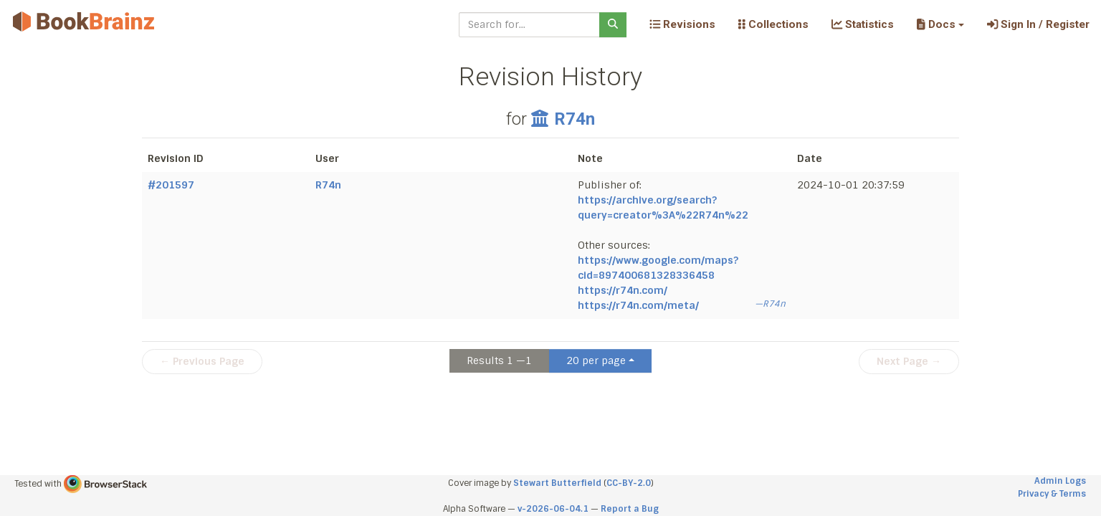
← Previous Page (202, 361)
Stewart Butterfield (557, 483)
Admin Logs (1060, 481)
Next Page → (909, 361)
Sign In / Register (1038, 24)
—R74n (770, 304)
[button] (940, 24)
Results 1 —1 (499, 360)
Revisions (682, 24)
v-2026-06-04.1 (553, 509)
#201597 (171, 184)
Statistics (862, 24)
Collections (773, 24)
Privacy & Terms (1052, 494)
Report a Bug (630, 509)
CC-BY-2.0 (628, 483)
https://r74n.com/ (622, 290)
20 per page (596, 360)
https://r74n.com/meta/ (638, 305)
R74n (562, 119)
